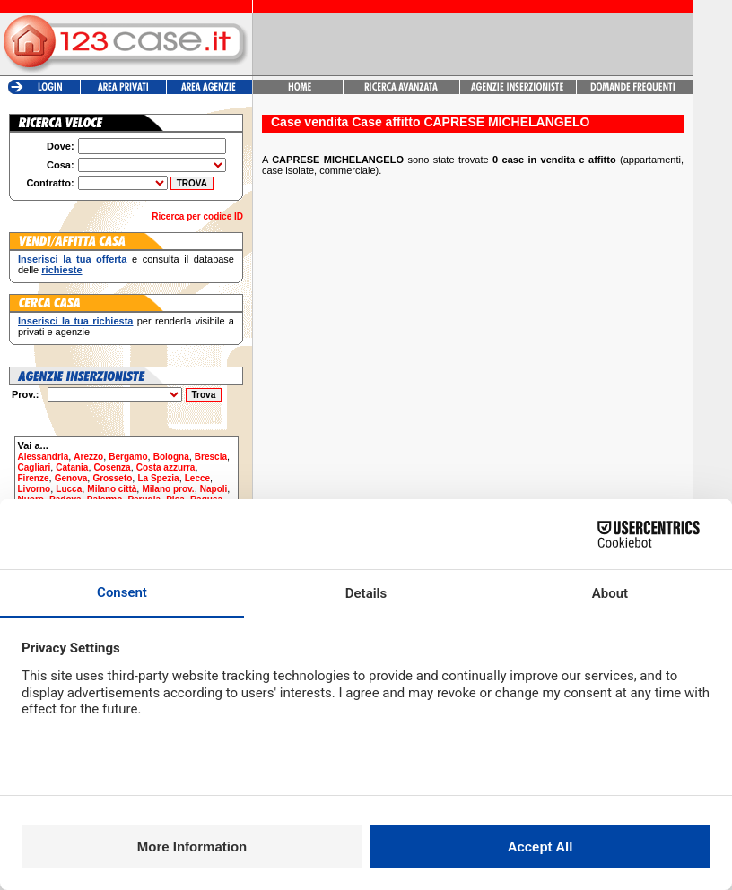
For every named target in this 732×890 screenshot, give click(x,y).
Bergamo (128, 457)
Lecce (197, 478)
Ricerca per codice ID (197, 216)
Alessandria (43, 457)
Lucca (69, 489)
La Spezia (158, 478)
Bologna (171, 457)
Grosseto (112, 478)
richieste (61, 269)
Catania (72, 467)
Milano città (111, 489)
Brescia (211, 457)
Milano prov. (168, 489)
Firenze (33, 478)
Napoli (214, 489)
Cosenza (112, 467)
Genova (71, 478)
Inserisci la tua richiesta (75, 320)
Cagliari (34, 467)
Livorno (34, 489)
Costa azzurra (166, 467)
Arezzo (88, 457)
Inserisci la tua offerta (72, 259)
